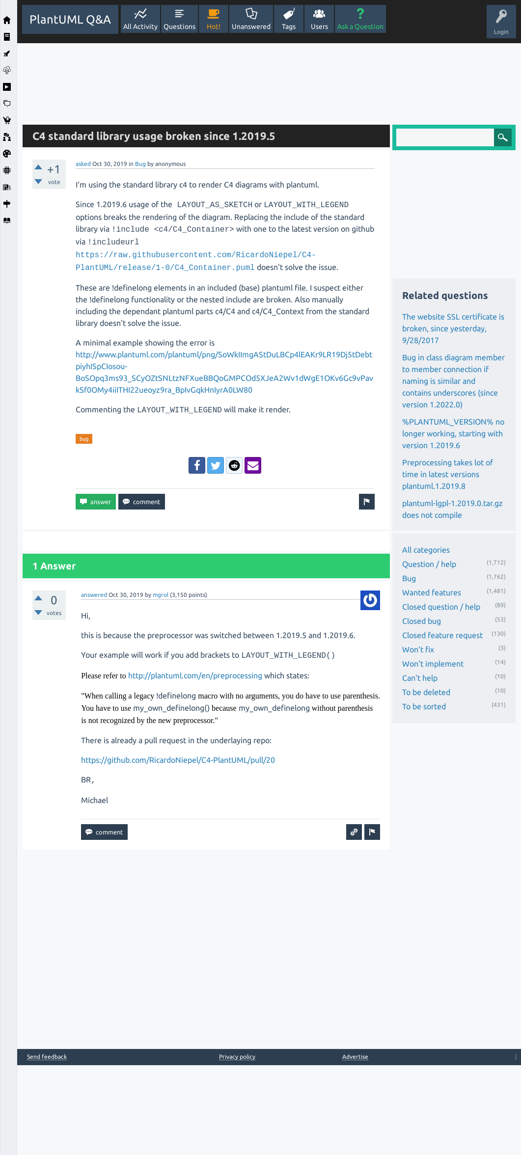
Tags (289, 26)
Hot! (213, 26)
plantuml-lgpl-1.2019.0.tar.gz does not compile (452, 509)
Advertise (355, 1056)
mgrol (160, 594)
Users (319, 26)
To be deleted (426, 692)
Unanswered (251, 26)
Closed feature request (442, 635)
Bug (140, 164)
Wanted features (431, 592)
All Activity (140, 26)
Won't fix (418, 649)
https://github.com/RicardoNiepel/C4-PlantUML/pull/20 (178, 759)
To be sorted (424, 706)
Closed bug (421, 621)
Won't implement (433, 663)
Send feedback (47, 1057)
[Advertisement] (269, 80)
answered (94, 594)
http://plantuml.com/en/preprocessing (195, 675)
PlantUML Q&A (70, 19)
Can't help (420, 677)
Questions (179, 26)
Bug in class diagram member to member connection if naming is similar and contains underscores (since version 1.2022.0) (453, 381)
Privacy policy (237, 1056)
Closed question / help (441, 606)
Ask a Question (360, 26)
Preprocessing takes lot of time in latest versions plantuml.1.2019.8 (447, 474)
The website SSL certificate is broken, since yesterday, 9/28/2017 (453, 328)
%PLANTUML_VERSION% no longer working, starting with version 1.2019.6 (453, 433)
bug (84, 439)
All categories (426, 549)
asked (83, 164)
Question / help (429, 564)
